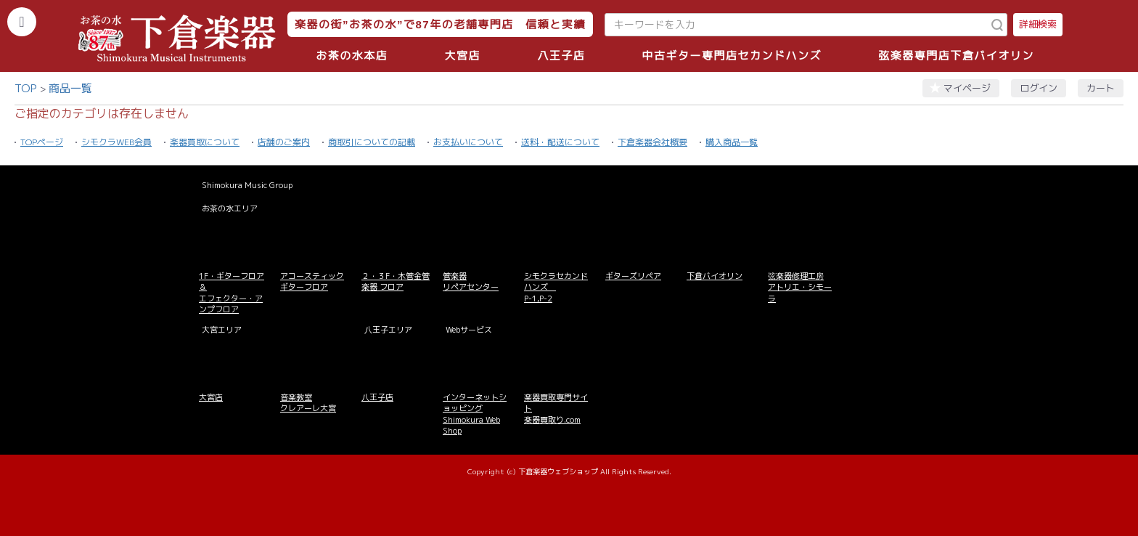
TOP (26, 88)
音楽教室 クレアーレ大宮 (308, 402)
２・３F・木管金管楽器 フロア (395, 281)
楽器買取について (205, 142)
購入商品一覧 (731, 142)
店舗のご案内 (284, 142)
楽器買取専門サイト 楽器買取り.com (556, 408)
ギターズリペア (633, 276)
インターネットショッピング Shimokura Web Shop (475, 413)
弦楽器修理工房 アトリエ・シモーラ (800, 287)
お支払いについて (468, 142)
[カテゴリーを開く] (21, 21)
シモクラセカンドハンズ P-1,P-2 (556, 287)
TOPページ (41, 142)
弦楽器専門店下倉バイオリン (956, 55)
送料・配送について (560, 142)
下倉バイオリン (714, 276)
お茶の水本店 (352, 55)
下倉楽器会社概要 (652, 142)
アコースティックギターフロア (312, 281)
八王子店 (561, 55)
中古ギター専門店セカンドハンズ (732, 55)
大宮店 (462, 55)
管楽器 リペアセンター (471, 281)
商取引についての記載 (371, 142)
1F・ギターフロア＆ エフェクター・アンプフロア (231, 292)
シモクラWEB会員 (116, 142)
